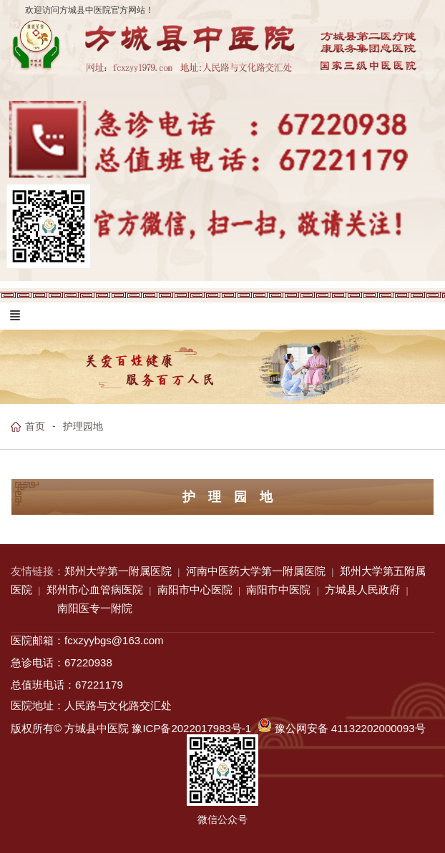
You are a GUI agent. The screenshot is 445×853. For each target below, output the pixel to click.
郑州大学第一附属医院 (118, 571)
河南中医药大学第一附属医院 (256, 571)
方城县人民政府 (362, 589)
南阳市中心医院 (195, 589)
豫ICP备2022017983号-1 (191, 728)
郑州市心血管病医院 (95, 589)
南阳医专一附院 (94, 608)
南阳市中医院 (278, 589)
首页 (35, 426)
